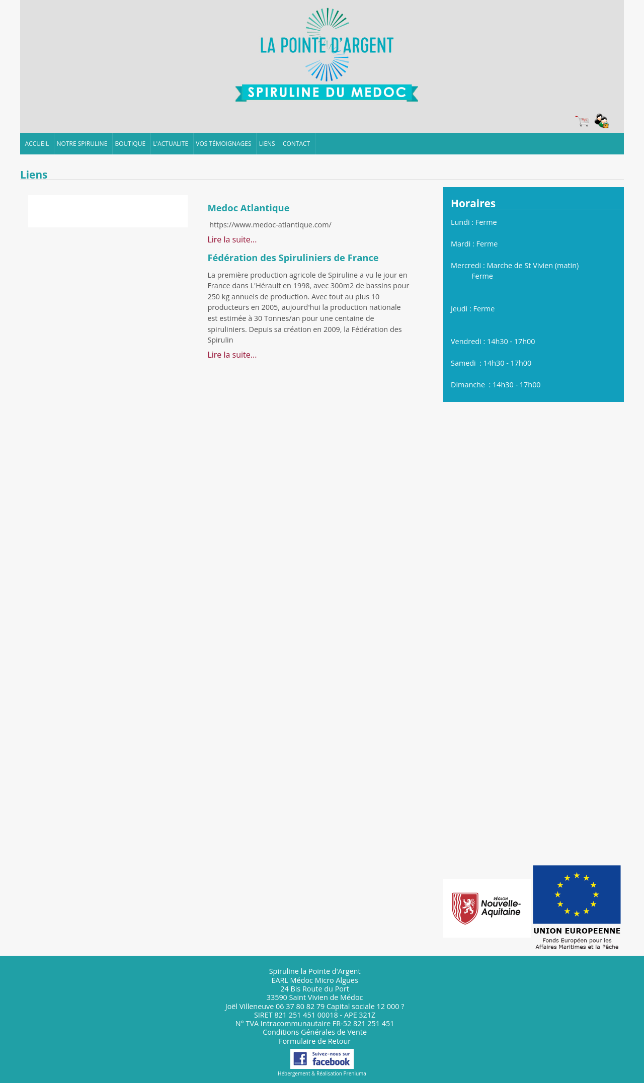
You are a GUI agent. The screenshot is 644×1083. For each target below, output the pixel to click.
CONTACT (296, 144)
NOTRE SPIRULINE (82, 144)
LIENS (267, 144)
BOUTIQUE (130, 144)
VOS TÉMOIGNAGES (223, 144)
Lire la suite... (232, 239)
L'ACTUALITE (170, 144)
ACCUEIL (37, 144)
